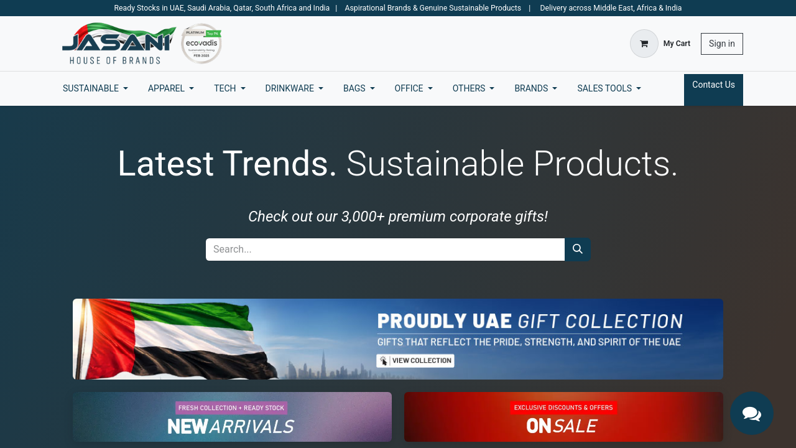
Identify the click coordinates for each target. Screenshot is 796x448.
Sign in (722, 44)
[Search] (578, 249)
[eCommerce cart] (660, 43)
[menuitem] (95, 88)
